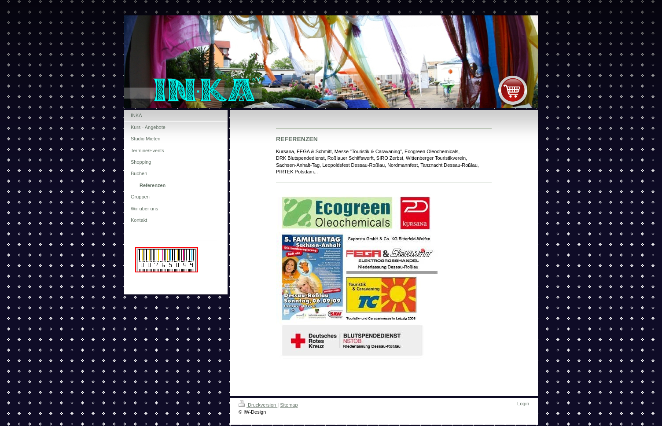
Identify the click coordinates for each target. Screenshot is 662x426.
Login (523, 403)
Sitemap (289, 405)
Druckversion (258, 405)
